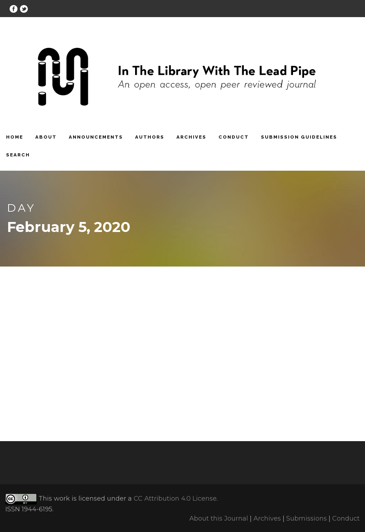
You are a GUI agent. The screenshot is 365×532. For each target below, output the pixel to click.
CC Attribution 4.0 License (175, 498)
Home (14, 137)
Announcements (96, 137)
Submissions (306, 518)
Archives (191, 137)
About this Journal (218, 518)
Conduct (234, 137)
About (46, 137)
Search (18, 154)
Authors (149, 137)
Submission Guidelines (299, 137)
